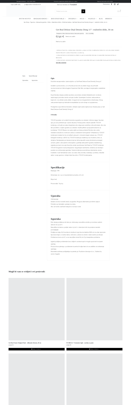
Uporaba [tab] (25, 80)
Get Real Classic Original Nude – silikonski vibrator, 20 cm (25, 343)
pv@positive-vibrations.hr (32, 4)
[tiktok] (118, 4)
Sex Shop (26, 22)
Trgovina (32, 22)
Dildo (49, 22)
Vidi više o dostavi (61, 62)
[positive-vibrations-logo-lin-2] (26, 6)
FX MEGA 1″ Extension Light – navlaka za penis (80, 343)
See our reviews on (67, 4)
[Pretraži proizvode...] (68, 11)
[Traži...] (83, 11)
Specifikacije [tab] (33, 76)
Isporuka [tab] (34, 80)
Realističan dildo (56, 22)
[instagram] (114, 4)
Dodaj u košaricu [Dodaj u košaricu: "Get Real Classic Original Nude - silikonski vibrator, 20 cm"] (36, 349)
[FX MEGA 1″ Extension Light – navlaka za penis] (94, 309)
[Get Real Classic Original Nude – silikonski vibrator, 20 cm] (37, 309)
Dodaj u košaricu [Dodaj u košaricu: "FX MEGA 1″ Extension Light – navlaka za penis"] (94, 349)
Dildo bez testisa (66, 22)
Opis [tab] (23, 76)
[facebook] (111, 4)
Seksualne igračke (41, 22)
